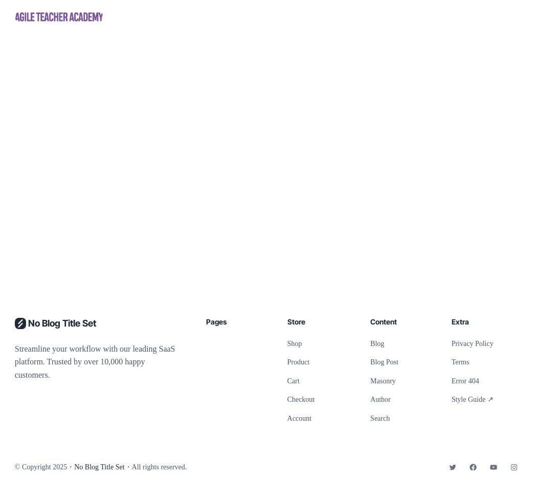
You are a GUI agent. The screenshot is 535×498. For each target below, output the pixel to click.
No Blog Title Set (62, 323)
